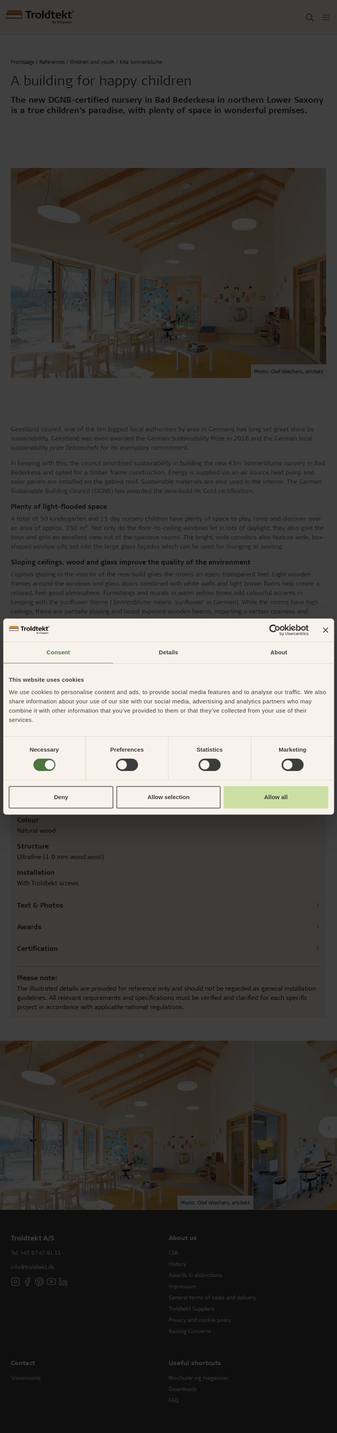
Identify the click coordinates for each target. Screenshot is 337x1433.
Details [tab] (168, 652)
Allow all (276, 797)
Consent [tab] (58, 652)
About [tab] (278, 652)
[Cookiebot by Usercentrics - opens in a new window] (274, 630)
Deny (61, 797)
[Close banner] (325, 630)
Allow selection (168, 797)
